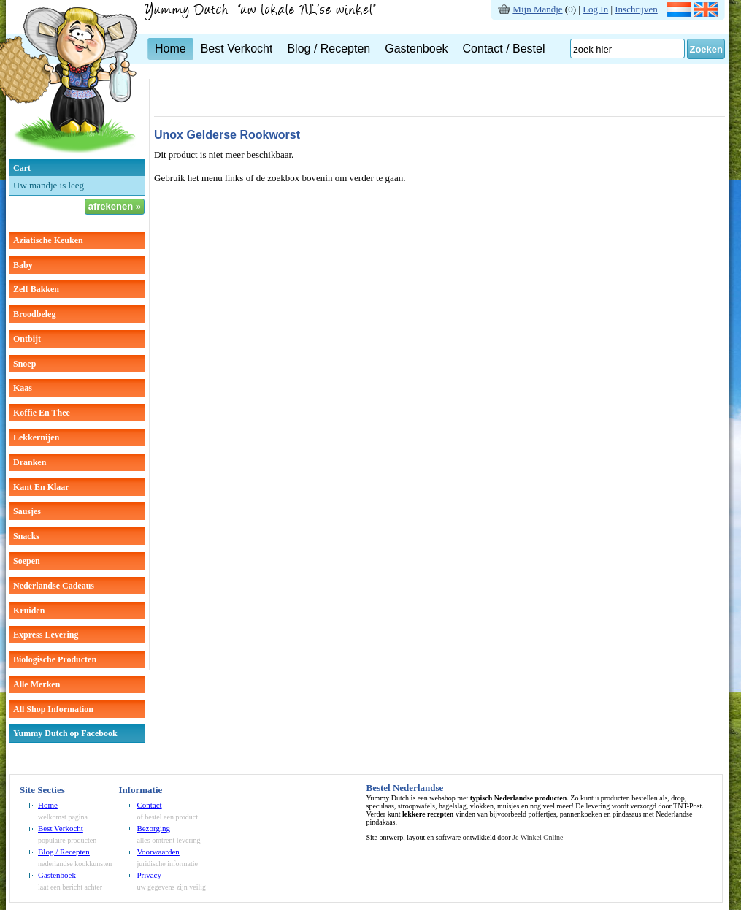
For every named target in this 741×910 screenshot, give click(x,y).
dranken (29, 462)
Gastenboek (416, 48)
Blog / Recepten (328, 48)
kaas (22, 388)
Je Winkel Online (537, 837)
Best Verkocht (237, 48)
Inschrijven (636, 9)
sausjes (27, 511)
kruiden (29, 610)
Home (170, 48)
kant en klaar (41, 487)
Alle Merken (36, 684)
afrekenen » (114, 206)
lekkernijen (36, 437)
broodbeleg (34, 314)
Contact (149, 804)
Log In (595, 9)
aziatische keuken (48, 240)
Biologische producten (54, 659)
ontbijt (27, 339)
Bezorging (153, 828)
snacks (26, 536)
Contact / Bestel (504, 48)
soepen (26, 561)
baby (23, 265)
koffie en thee (41, 413)
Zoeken (706, 49)
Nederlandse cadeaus (53, 586)
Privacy (149, 875)
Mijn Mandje (537, 9)
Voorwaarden (158, 851)
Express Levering (45, 635)
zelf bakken (36, 289)
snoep (24, 364)
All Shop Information (53, 709)
